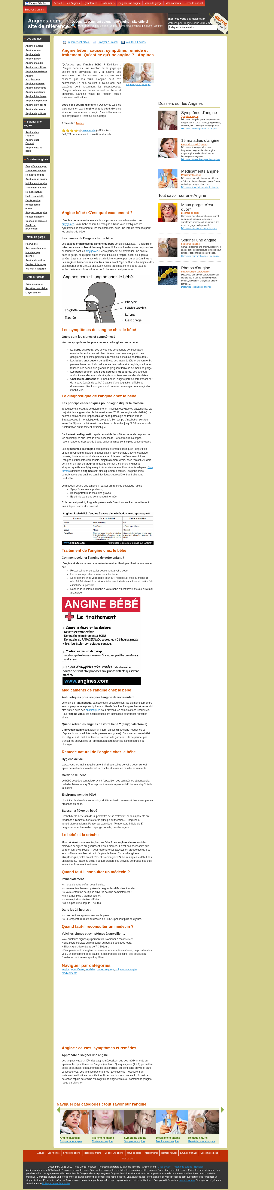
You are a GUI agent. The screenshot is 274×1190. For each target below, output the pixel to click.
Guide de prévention (31, 227)
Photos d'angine (34, 216)
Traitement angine (35, 170)
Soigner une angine (129, 3)
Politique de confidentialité (56, 1183)
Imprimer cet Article (79, 42)
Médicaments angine (191, 175)
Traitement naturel (35, 187)
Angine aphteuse (35, 83)
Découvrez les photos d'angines (196, 287)
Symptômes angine (36, 166)
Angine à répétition (36, 100)
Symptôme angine (189, 116)
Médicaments (173, 3)
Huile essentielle (34, 196)
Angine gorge (33, 58)
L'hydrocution (33, 292)
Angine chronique (35, 109)
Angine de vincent (35, 105)
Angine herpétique (35, 87)
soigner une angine (126, 969)
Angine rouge (33, 50)
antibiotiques (93, 710)
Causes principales (36, 221)
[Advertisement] (112, 173)
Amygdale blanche (35, 248)
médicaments (69, 973)
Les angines (34, 38)
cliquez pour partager (138, 84)
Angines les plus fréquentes (194, 144)
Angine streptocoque (32, 77)
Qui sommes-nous (209, 1153)
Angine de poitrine (35, 113)
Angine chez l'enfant (32, 142)
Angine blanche (34, 45)
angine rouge (117, 25)
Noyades (198, 1166)
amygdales (68, 224)
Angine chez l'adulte (32, 134)
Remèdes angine (34, 174)
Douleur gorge (35, 276)
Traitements (108, 3)
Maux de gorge (153, 3)
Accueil (58, 3)
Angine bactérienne (36, 71)
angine (66, 969)
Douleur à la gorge (35, 264)
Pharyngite (31, 244)
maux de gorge (133, 25)
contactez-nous (187, 1180)
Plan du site (127, 1158)
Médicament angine (36, 183)
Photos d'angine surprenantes (195, 272)
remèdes (90, 969)
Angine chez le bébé (33, 149)
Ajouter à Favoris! (136, 42)
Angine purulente (35, 92)
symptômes (77, 969)
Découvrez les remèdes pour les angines (200, 159)
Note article (88, 130)
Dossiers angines (37, 159)
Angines (80, 123)
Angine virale (32, 54)
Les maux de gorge (190, 213)
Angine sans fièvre (35, 67)
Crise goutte (164, 1166)
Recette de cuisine (182, 1166)
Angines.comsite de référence (48, 23)
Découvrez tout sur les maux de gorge (199, 228)
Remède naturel (194, 3)
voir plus (158, 25)
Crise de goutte (34, 284)
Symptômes (90, 3)
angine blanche (100, 25)
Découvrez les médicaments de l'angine (200, 187)
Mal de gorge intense (32, 254)
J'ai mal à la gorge (35, 268)
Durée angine (32, 200)
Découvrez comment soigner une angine (200, 256)
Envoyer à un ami (35, 9)
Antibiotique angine (36, 179)
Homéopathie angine (32, 206)
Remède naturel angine (201, 1141)
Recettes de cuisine (36, 288)
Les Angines (73, 3)
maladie (147, 25)
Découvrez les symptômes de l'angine (199, 128)
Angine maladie (34, 63)
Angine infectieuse (35, 96)
